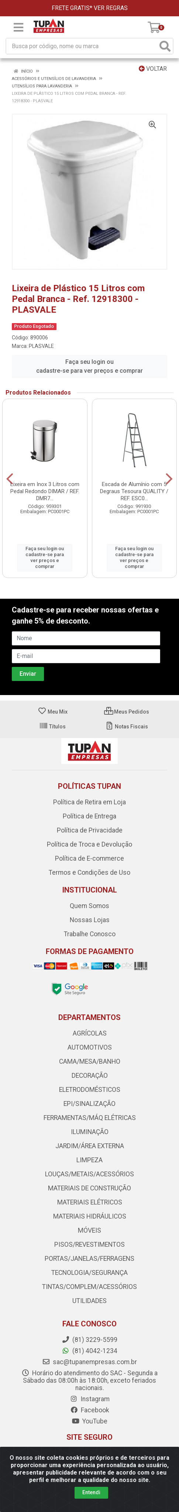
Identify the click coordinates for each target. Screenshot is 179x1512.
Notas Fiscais (126, 727)
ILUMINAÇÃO (90, 1132)
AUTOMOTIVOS (90, 1047)
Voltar (153, 68)
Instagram (90, 1399)
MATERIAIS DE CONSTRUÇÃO (89, 1188)
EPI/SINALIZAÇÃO (89, 1103)
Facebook (89, 1410)
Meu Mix (53, 712)
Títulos (52, 727)
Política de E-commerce (89, 858)
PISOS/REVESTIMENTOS (89, 1244)
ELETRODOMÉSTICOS (89, 1089)
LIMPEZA (89, 1160)
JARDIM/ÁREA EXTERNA (89, 1146)
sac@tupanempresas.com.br (89, 1362)
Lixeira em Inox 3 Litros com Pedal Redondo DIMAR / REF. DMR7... (44, 491)
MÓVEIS (89, 1230)
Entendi (91, 1492)
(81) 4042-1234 (89, 1351)
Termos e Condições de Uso (89, 872)
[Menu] (18, 27)
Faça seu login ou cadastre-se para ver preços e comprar (89, 366)
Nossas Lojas (90, 920)
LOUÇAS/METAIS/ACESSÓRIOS (89, 1174)
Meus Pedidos (126, 712)
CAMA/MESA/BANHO (89, 1061)
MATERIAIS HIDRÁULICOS (89, 1216)
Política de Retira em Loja (89, 802)
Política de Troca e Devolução (89, 844)
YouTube (89, 1421)
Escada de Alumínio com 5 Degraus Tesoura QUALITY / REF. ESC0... (134, 491)
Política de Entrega (89, 816)
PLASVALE (41, 346)
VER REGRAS (111, 7)
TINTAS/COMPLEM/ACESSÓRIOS (89, 1286)
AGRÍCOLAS (90, 1033)
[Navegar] (10, 479)
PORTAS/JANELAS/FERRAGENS (89, 1258)
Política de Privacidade (90, 830)
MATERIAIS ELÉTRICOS (89, 1202)
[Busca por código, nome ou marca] (82, 46)
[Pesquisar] (165, 46)
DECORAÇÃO (90, 1075)
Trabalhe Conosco (90, 934)
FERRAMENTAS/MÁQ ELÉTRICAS (90, 1117)
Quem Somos (89, 906)
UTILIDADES (89, 1301)
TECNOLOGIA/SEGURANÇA (89, 1272)
